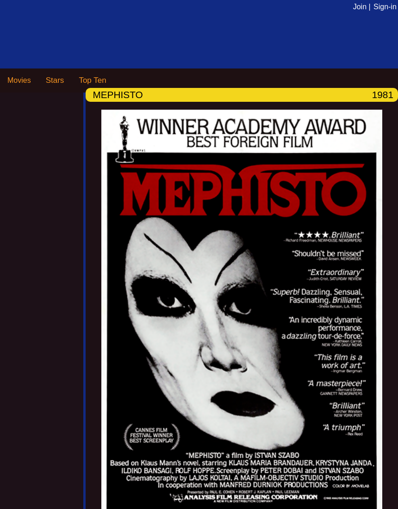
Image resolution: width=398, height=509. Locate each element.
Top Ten (92, 80)
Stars (55, 80)
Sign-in (385, 7)
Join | (362, 7)
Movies (19, 80)
